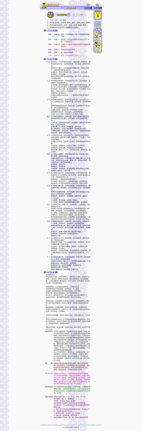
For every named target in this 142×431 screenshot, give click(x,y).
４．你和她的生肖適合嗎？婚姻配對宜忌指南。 (63, 27)
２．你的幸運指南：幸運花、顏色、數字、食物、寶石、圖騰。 (69, 22)
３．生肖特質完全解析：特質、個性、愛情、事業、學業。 (67, 25)
